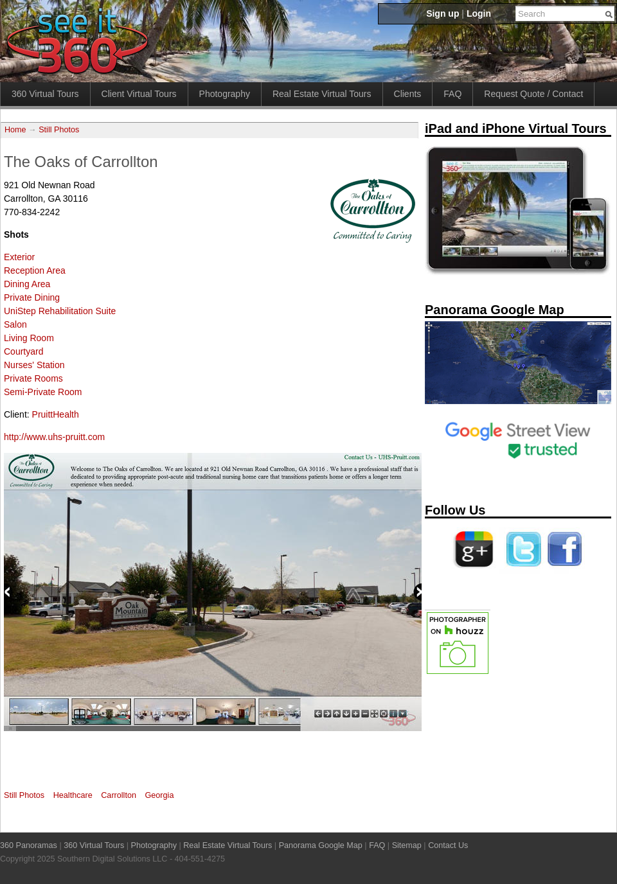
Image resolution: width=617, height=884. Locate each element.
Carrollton (118, 795)
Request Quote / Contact (533, 94)
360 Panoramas (28, 845)
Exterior (19, 257)
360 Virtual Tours (45, 94)
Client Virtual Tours (139, 94)
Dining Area (27, 284)
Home (15, 129)
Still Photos (59, 129)
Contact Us (448, 845)
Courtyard (23, 351)
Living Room (29, 338)
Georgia (159, 795)
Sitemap (407, 845)
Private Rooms (33, 378)
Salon (15, 324)
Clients (408, 94)
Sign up (442, 13)
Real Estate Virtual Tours (322, 94)
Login (479, 13)
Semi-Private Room (43, 392)
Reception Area (35, 270)
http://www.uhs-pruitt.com (54, 437)
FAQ (452, 94)
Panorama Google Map (320, 845)
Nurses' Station (34, 365)
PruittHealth (55, 414)
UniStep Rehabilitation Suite (60, 311)
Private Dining (32, 297)
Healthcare (73, 795)
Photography (224, 94)
